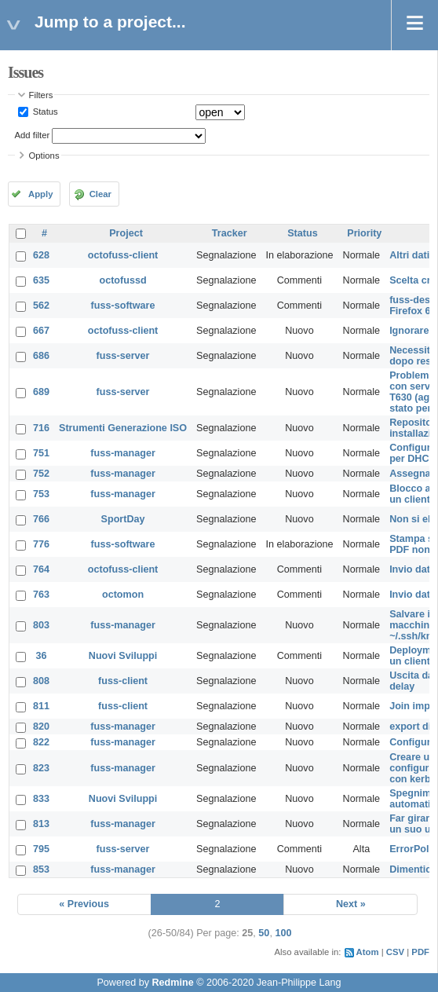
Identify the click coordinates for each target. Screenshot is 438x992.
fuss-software (123, 305)
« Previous (84, 904)
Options (44, 155)
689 (41, 391)
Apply (40, 194)
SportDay (123, 519)
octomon (123, 594)
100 (283, 933)
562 (41, 305)
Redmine (172, 982)
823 (41, 768)
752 (41, 473)
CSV (395, 952)
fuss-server (123, 355)
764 (41, 569)
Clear (100, 194)
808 (41, 680)
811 (41, 706)
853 (41, 869)
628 (41, 255)
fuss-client (123, 680)
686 (41, 355)
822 (41, 742)
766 (41, 519)
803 (41, 625)
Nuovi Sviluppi (123, 655)
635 (41, 280)
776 (41, 544)
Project (126, 233)
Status (44, 111)
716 (41, 428)
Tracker (229, 233)
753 (41, 494)
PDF (420, 952)
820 (41, 726)
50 (263, 933)
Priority (364, 233)
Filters (41, 95)
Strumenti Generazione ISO (123, 428)
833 (41, 798)
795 (41, 849)
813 (41, 823)
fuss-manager (122, 453)
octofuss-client (123, 255)
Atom (367, 952)
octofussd (122, 280)
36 (41, 655)
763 (41, 594)
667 (41, 330)
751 (41, 453)
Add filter (32, 135)
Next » (351, 904)
